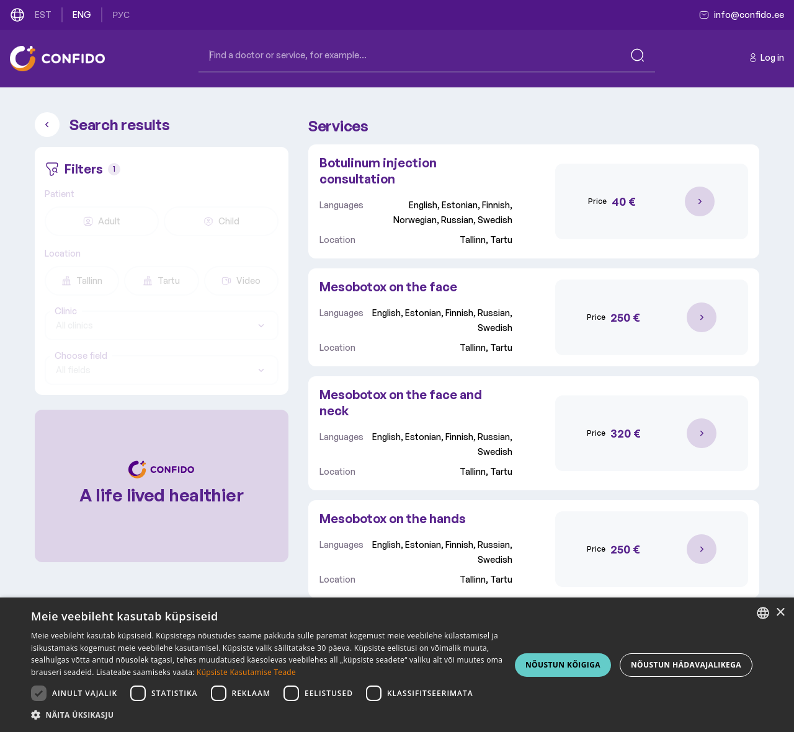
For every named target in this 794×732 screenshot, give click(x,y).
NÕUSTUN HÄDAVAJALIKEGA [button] (686, 664)
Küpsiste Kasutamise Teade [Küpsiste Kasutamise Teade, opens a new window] (246, 672)
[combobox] (162, 325)
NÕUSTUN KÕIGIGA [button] (562, 664)
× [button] (780, 612)
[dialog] (397, 665)
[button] (267, 715)
